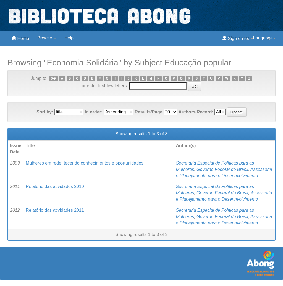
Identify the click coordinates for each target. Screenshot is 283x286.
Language (264, 38)
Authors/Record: (196, 112)
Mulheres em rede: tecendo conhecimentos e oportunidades (84, 163)
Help (69, 38)
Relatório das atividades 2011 (55, 210)
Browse (46, 38)
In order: (94, 112)
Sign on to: (237, 38)
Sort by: (44, 112)
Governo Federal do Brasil (222, 169)
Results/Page (148, 112)
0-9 (53, 79)
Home (20, 38)
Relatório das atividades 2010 (55, 186)
